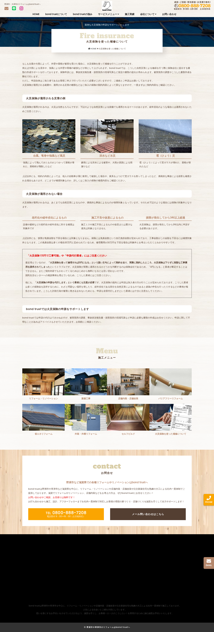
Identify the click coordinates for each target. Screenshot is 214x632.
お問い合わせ (169, 14)
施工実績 (129, 14)
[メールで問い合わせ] (209, 564)
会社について (148, 14)
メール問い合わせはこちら (148, 514)
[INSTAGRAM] (21, 8)
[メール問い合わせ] (6, 8)
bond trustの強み (82, 14)
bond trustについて (56, 14)
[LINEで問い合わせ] (14, 8)
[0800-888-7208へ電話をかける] (209, 501)
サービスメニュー (108, 14)
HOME (35, 14)
